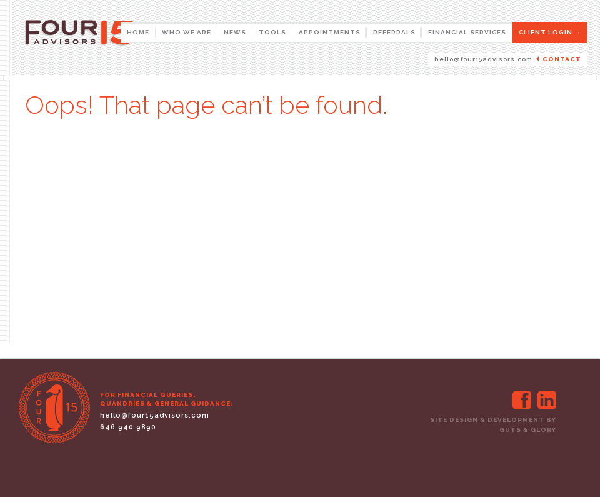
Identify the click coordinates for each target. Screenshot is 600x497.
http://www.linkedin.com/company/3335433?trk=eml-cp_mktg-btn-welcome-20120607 (547, 400)
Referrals (394, 32)
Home (138, 32)
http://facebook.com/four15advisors (521, 400)
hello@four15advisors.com (483, 59)
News (235, 32)
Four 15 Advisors (128, 45)
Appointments (330, 32)
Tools (272, 32)
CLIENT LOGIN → (550, 32)
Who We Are (186, 32)
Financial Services (467, 32)
